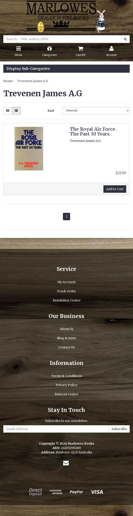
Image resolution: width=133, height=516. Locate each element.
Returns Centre (66, 394)
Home (8, 81)
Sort (51, 111)
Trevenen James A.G (32, 81)
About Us (66, 329)
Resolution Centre (66, 300)
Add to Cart (114, 189)
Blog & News (66, 338)
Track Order (66, 291)
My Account (66, 282)
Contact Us (66, 347)
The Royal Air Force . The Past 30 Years (93, 131)
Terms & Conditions (66, 376)
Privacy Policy (66, 385)
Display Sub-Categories (28, 69)
